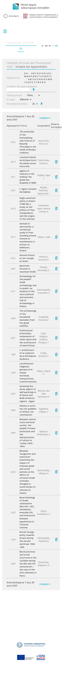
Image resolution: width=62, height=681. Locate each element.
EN (56, 45)
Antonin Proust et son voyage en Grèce (27, 258)
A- (43, 45)
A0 (46, 45)
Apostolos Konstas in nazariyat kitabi (28, 268)
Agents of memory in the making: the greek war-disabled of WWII (28, 177)
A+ (50, 45)
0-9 (25, 73)
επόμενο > (45, 117)
